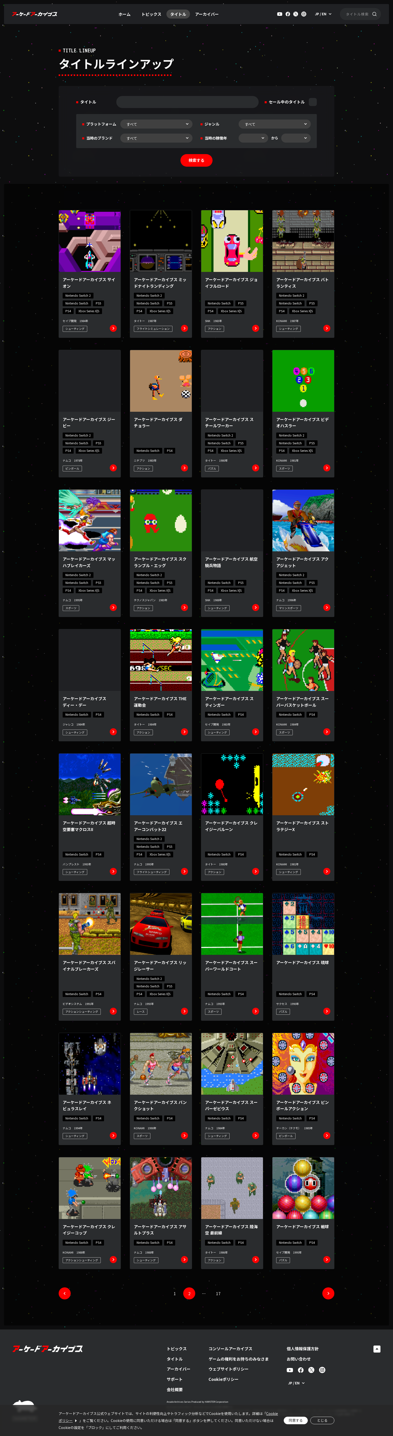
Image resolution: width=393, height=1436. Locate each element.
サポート (175, 1379)
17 (218, 1293)
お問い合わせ (299, 1359)
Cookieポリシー (224, 1379)
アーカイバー (207, 14)
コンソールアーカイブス (230, 1349)
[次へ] (328, 1293)
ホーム (125, 14)
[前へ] (65, 1293)
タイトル (178, 14)
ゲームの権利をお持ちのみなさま (239, 1359)
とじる (322, 1420)
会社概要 (175, 1389)
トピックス (151, 14)
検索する (196, 160)
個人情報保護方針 (303, 1349)
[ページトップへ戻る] (376, 1349)
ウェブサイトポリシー (229, 1369)
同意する (296, 1420)
